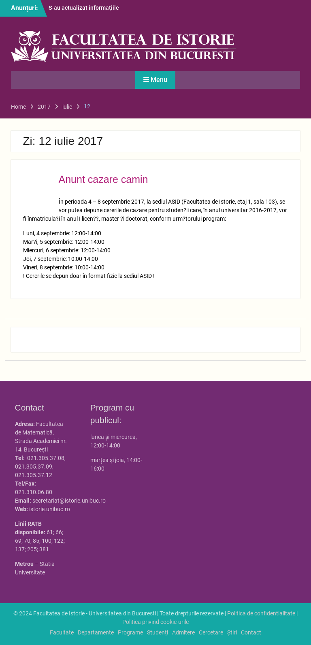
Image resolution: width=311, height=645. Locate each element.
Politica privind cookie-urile (155, 622)
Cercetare (211, 632)
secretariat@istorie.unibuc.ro (69, 500)
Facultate (62, 632)
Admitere (183, 632)
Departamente (96, 632)
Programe (130, 632)
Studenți (157, 632)
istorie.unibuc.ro (49, 509)
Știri (232, 632)
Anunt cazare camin (103, 179)
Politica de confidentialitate (261, 613)
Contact (251, 632)
